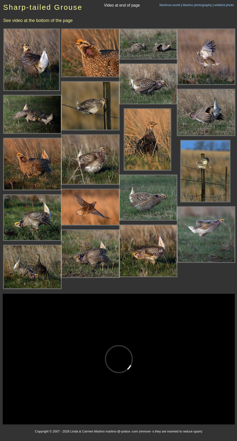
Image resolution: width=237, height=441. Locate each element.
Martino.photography (197, 5)
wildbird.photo (224, 5)
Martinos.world (170, 5)
